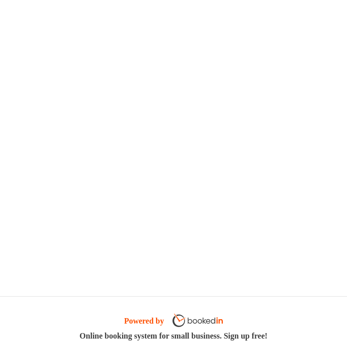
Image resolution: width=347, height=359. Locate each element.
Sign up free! (246, 336)
